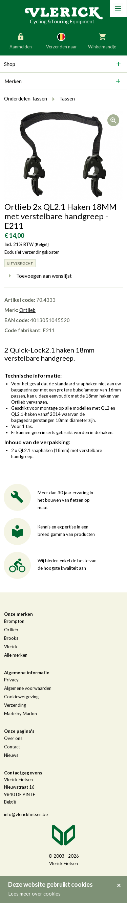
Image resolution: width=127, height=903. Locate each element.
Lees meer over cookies (34, 893)
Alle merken (15, 655)
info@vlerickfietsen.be (26, 814)
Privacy (11, 679)
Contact (12, 746)
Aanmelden (20, 40)
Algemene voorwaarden (27, 688)
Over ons (13, 738)
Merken (13, 81)
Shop (9, 64)
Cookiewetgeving (21, 696)
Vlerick (11, 646)
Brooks (11, 638)
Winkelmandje (102, 40)
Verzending (15, 705)
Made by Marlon (20, 713)
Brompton (14, 621)
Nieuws (11, 755)
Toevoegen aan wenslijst (38, 276)
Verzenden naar (61, 40)
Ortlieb (27, 310)
